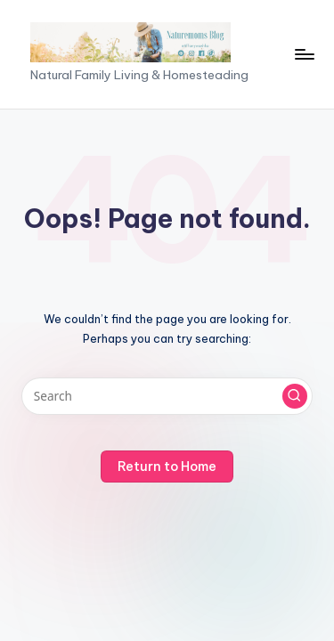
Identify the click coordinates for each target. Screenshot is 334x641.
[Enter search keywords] (167, 396)
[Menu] (304, 54)
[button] (294, 396)
